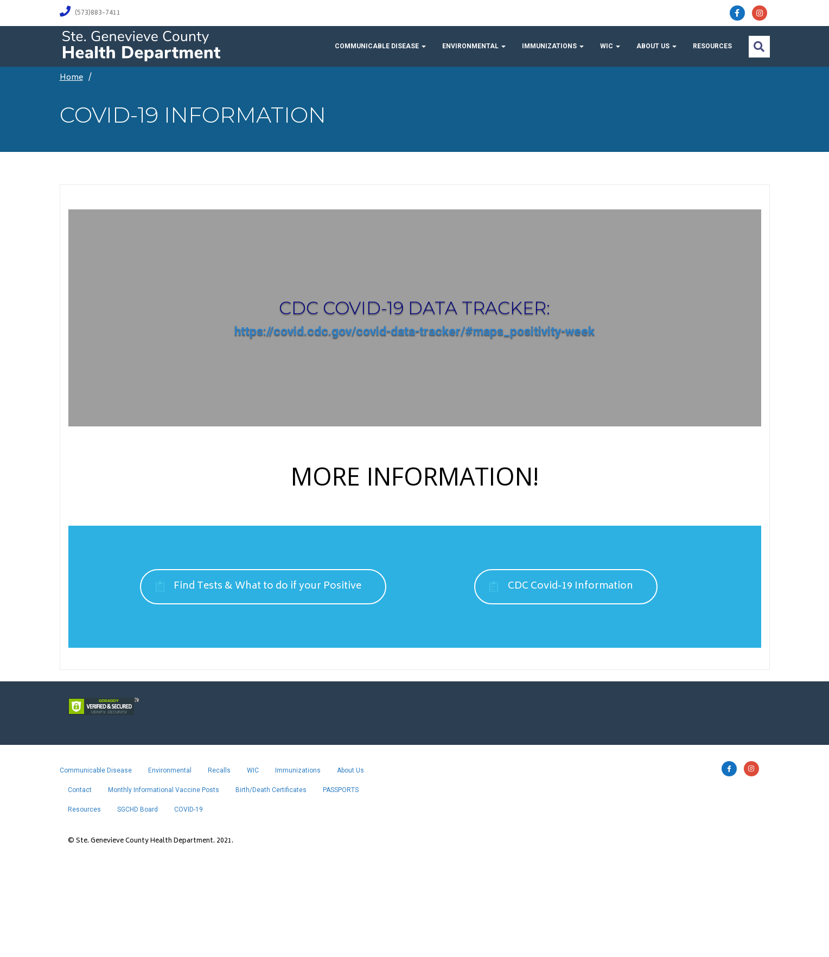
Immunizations (553, 46)
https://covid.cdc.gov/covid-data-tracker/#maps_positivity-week (414, 331)
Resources (712, 46)
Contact (80, 790)
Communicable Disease (380, 46)
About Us (656, 46)
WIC (610, 46)
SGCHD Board (137, 809)
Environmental (474, 46)
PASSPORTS (341, 790)
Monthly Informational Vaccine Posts (163, 790)
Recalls (219, 770)
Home (71, 78)
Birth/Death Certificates (271, 790)
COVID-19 (188, 809)
